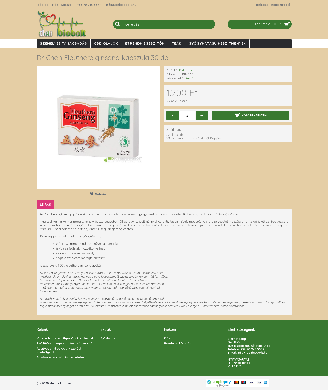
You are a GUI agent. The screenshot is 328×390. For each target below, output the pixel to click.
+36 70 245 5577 (89, 4)
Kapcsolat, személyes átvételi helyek (65, 338)
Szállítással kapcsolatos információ (64, 343)
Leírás (45, 204)
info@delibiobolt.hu (121, 4)
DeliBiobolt (187, 70)
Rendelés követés (177, 343)
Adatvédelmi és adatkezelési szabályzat (59, 350)
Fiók (167, 338)
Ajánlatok (107, 338)
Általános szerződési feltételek (60, 357)
